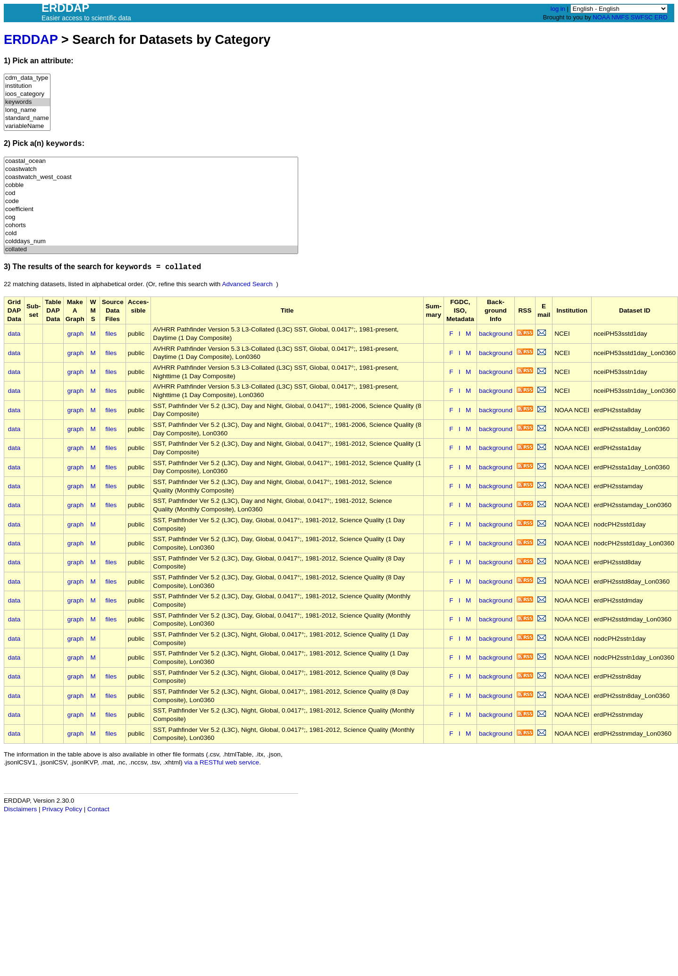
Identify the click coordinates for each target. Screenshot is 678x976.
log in (558, 8)
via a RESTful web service (221, 762)
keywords (27, 102)
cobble (151, 185)
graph (75, 333)
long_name (27, 110)
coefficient (151, 209)
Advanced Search (247, 284)
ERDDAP (31, 39)
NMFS (620, 17)
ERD (660, 17)
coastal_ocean (151, 161)
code (151, 201)
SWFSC (642, 17)
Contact (98, 809)
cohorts (151, 225)
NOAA (601, 17)
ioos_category (27, 94)
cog (151, 217)
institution (27, 86)
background (495, 333)
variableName (27, 126)
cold (151, 233)
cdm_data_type (27, 78)
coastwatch (151, 169)
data (14, 333)
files (111, 333)
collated (151, 250)
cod (151, 193)
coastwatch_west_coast (151, 177)
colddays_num (151, 242)
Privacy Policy (62, 809)
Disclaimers (20, 809)
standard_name (27, 118)
